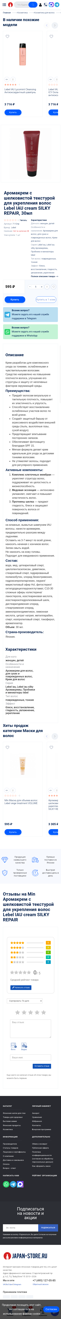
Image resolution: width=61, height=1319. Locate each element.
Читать (23, 220)
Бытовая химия (10, 1121)
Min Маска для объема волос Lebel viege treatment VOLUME (21, 802)
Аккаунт (35, 1113)
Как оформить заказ (41, 1166)
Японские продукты (12, 1125)
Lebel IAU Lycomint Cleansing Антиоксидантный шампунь (21, 91)
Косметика (8, 1129)
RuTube (9, 1284)
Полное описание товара (44, 276)
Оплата (6, 1164)
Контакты (36, 1125)
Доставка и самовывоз (13, 1160)
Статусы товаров (10, 1148)
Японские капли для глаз (14, 1113)
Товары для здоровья (12, 1117)
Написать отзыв (21, 987)
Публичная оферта (40, 1148)
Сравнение (37, 1117)
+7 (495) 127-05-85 (44, 1280)
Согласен (51, 1309)
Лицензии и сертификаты (14, 1152)
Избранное (37, 1121)
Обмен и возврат (39, 1144)
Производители (10, 1144)
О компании (8, 1156)
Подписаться (48, 1228)
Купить (13, 112)
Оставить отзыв (41, 1066)
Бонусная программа (41, 1129)
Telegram (17, 1284)
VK (4, 1284)
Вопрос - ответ (9, 1168)
